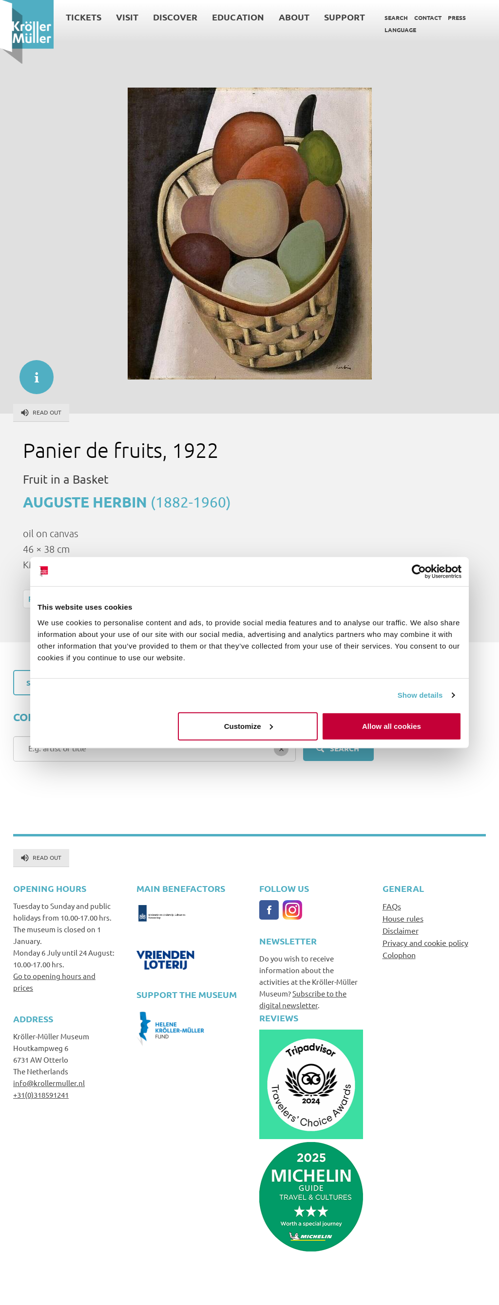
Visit (127, 16)
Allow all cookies (391, 726)
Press (457, 17)
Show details (420, 695)
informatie (31, 372)
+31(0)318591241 (41, 1094)
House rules (403, 918)
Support (344, 16)
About (294, 16)
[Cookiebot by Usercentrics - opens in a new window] (418, 571)
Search (396, 17)
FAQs (392, 906)
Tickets (83, 16)
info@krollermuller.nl (49, 1083)
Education (238, 16)
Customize (248, 726)
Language (400, 30)
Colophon (399, 955)
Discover (175, 16)
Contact (427, 17)
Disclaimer (401, 930)
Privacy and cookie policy (425, 942)
